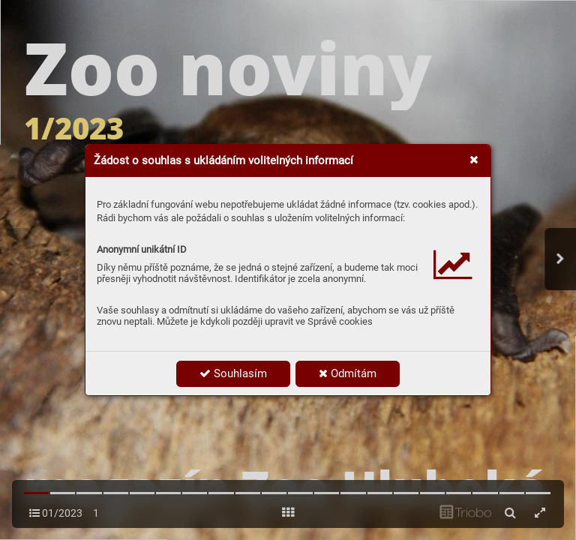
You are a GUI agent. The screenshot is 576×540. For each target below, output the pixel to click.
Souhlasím (233, 373)
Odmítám (347, 373)
